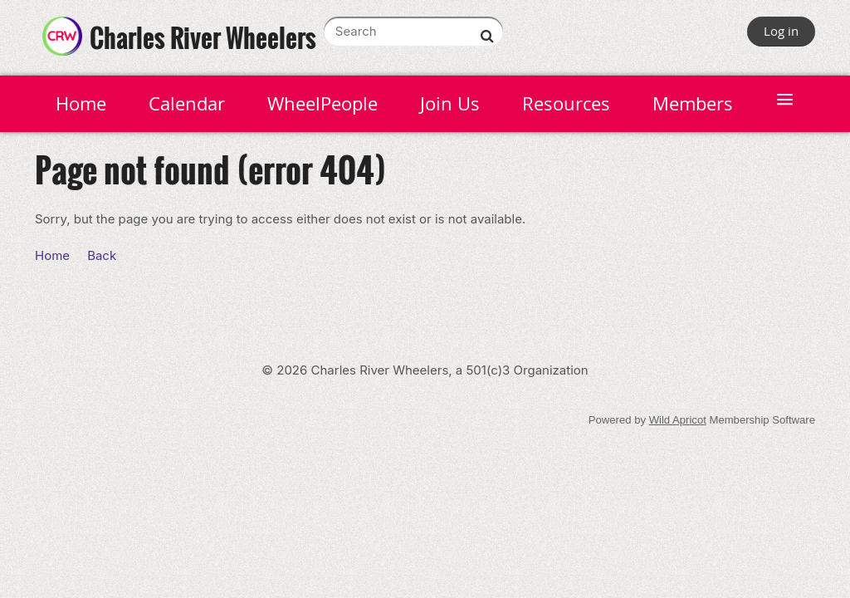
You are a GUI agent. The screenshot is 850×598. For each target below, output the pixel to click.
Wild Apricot (677, 420)
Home (52, 255)
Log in (781, 30)
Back (101, 255)
